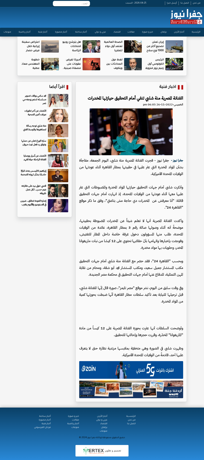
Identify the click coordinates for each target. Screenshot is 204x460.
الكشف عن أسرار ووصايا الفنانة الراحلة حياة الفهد (35, 157)
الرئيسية (196, 32)
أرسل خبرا (172, 3)
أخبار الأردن (179, 32)
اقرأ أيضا (57, 87)
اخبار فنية (167, 87)
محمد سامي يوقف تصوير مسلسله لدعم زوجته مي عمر (34, 99)
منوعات (7, 32)
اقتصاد (117, 32)
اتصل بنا (184, 3)
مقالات (131, 32)
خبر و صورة (147, 32)
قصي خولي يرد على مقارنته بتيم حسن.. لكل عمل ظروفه (33, 189)
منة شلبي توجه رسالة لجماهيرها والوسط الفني (34, 127)
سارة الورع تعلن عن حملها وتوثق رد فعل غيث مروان (33, 142)
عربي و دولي (100, 32)
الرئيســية (131, 416)
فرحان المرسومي (42, 427)
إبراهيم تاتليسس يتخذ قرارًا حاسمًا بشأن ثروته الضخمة (33, 172)
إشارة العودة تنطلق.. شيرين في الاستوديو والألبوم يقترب (33, 202)
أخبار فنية (42, 32)
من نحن (196, 3)
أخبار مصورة (61, 32)
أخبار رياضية (24, 32)
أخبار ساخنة (81, 32)
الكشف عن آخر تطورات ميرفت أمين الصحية (35, 112)
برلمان (164, 32)
